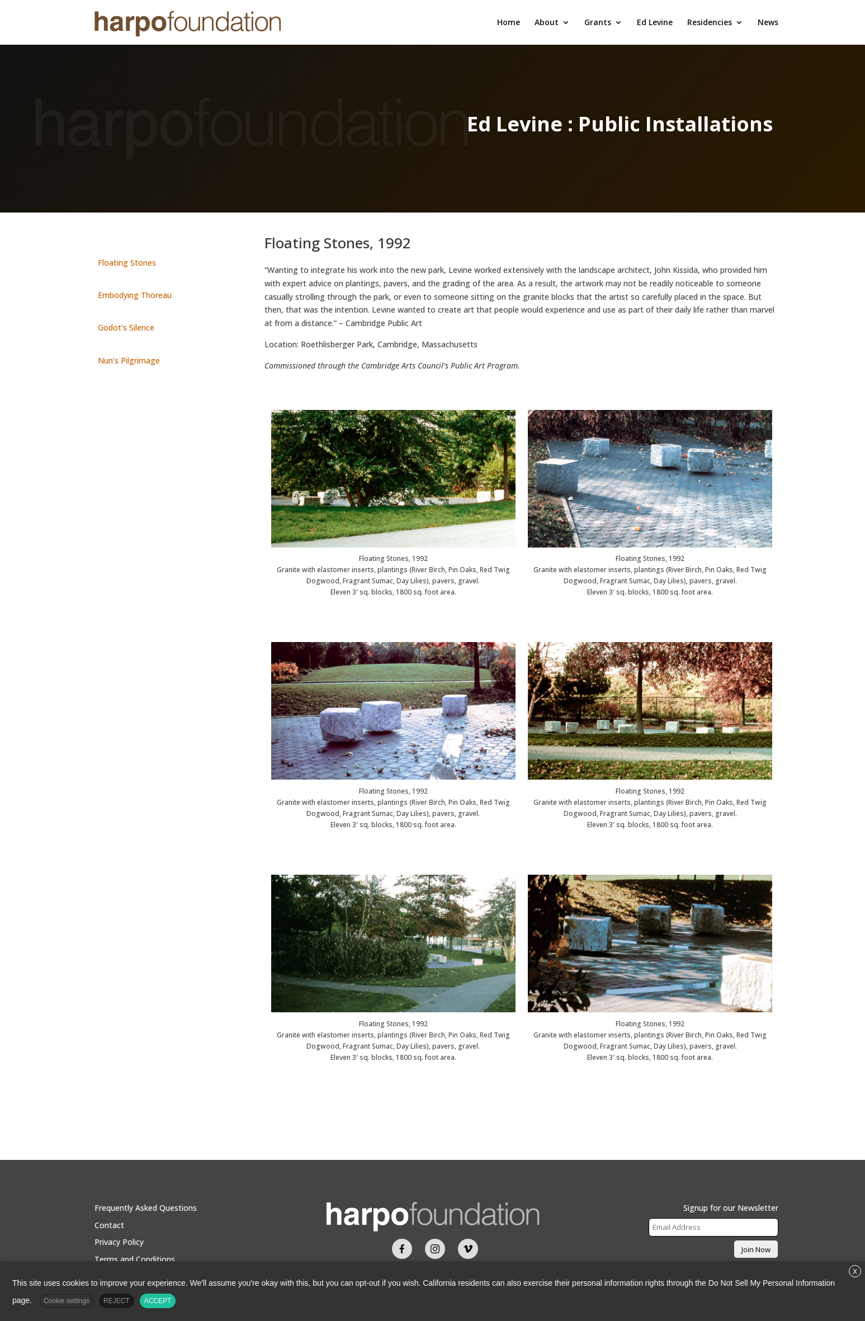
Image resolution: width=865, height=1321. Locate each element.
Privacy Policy (119, 1242)
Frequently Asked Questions (145, 1207)
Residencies (709, 22)
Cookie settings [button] (66, 1301)
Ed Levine (655, 22)
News (768, 22)
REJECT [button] (116, 1301)
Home (508, 22)
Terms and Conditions (134, 1259)
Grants (597, 22)
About (547, 22)
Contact (109, 1225)
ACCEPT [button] (158, 1301)
